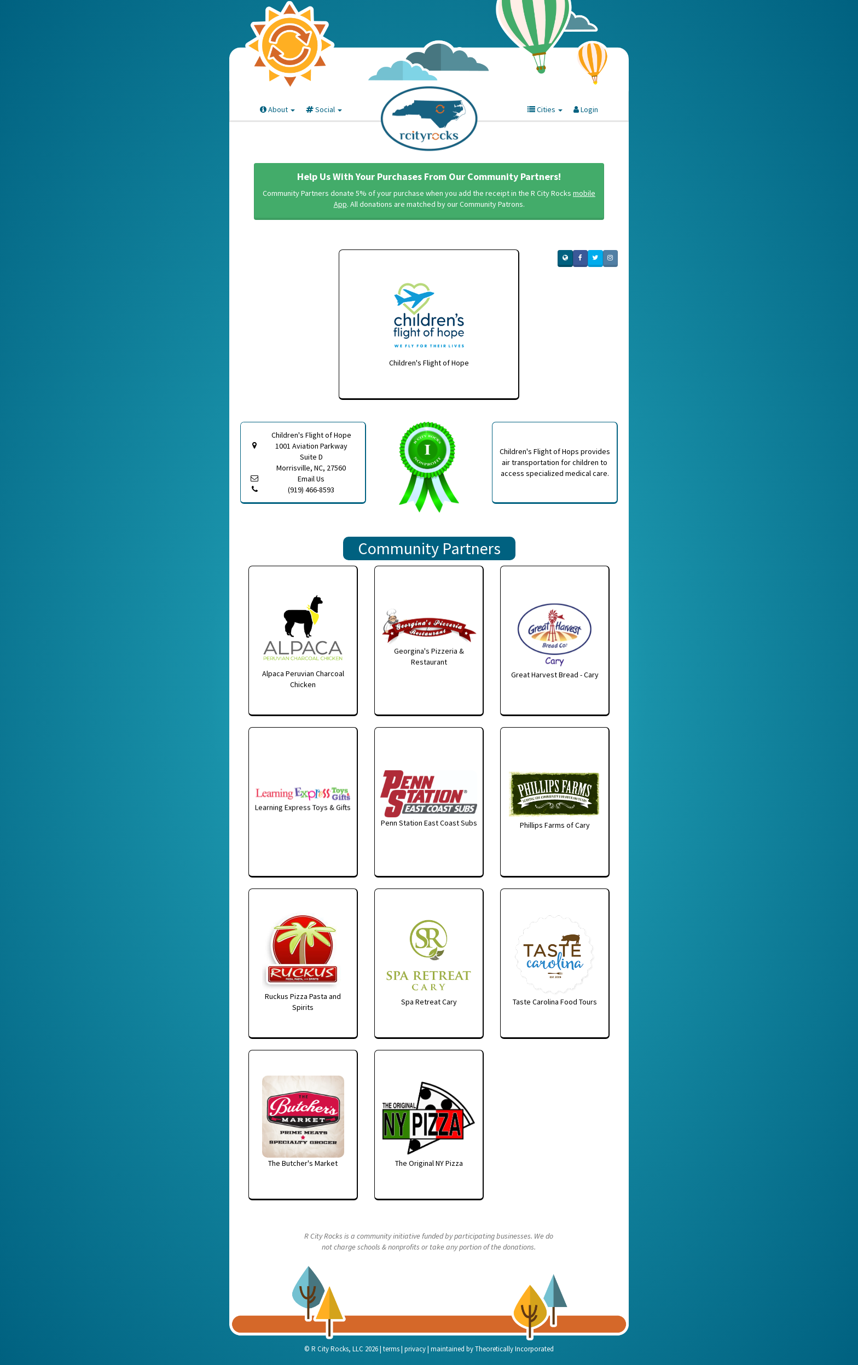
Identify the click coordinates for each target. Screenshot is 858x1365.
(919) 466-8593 (311, 490)
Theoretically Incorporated (514, 1349)
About (277, 109)
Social (324, 109)
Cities (545, 109)
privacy (415, 1349)
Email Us (311, 479)
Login (585, 109)
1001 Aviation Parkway (311, 457)
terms (391, 1349)
